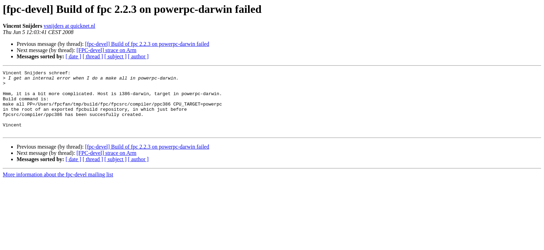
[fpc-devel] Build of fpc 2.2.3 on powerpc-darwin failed (147, 44)
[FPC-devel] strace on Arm (106, 50)
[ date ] (73, 56)
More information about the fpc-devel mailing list (58, 187)
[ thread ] (93, 56)
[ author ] (138, 56)
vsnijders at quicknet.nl (69, 26)
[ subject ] (115, 56)
